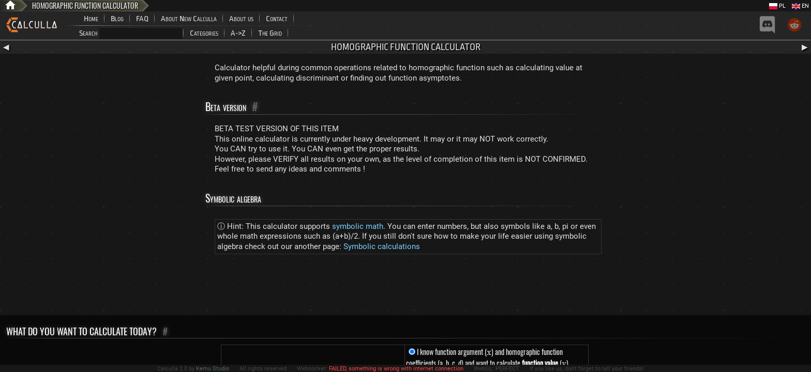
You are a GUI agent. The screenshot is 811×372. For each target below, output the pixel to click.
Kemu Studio (212, 368)
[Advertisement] (405, 287)
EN (800, 6)
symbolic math (357, 226)
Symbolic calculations (381, 246)
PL (777, 6)
